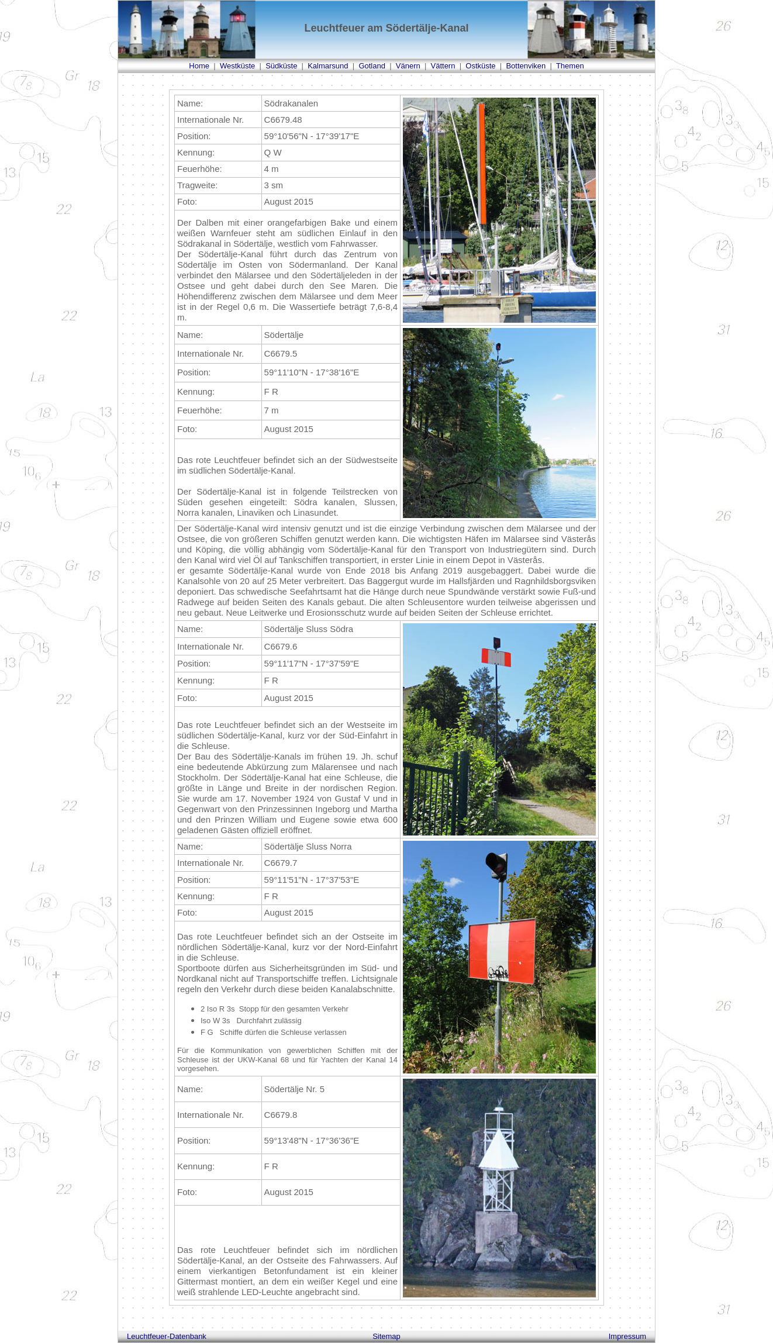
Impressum (627, 1336)
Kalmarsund (328, 65)
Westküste (237, 65)
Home (199, 65)
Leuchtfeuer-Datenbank (166, 1336)
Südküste (281, 65)
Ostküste (480, 65)
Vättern (443, 65)
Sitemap (386, 1336)
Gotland (371, 65)
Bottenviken (526, 65)
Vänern (408, 65)
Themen (570, 65)
